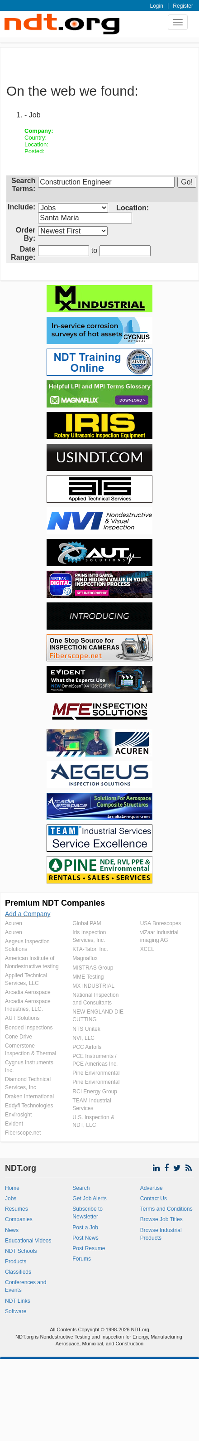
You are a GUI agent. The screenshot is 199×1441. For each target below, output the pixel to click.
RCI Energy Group (94, 1091)
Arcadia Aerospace (28, 992)
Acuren (13, 923)
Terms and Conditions (166, 1209)
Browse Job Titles (161, 1219)
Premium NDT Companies (55, 902)
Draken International (29, 1096)
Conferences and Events (25, 1286)
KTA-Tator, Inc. (90, 949)
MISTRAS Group (92, 968)
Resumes (16, 1209)
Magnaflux (84, 958)
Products (15, 1261)
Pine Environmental (95, 1073)
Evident (14, 1124)
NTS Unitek (86, 1029)
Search (81, 1188)
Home (12, 1188)
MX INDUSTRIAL (93, 986)
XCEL (147, 949)
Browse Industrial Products (161, 1234)
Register (183, 6)
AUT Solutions (22, 1018)
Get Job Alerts (89, 1198)
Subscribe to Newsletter (87, 1213)
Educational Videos (28, 1240)
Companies (19, 1219)
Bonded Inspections (28, 1027)
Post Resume (88, 1248)
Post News (85, 1238)
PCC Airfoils (86, 1047)
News (12, 1230)
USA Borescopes (160, 923)
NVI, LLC (83, 1038)
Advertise (151, 1188)
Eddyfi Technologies (29, 1105)
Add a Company (27, 913)
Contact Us (153, 1198)
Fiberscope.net (23, 1133)
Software (15, 1311)
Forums (81, 1259)
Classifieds (18, 1272)
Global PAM (86, 923)
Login (156, 6)
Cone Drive (18, 1036)
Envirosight (18, 1114)
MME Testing (88, 977)
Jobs (10, 1198)
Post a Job (85, 1227)
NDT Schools (21, 1251)
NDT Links (17, 1301)
